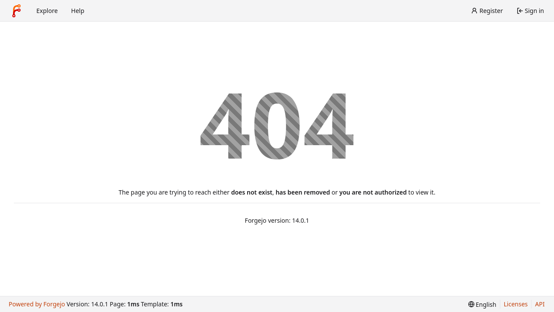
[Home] (16, 11)
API (539, 304)
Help (77, 10)
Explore (47, 10)
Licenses (516, 304)
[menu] (482, 304)
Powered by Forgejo (37, 304)
